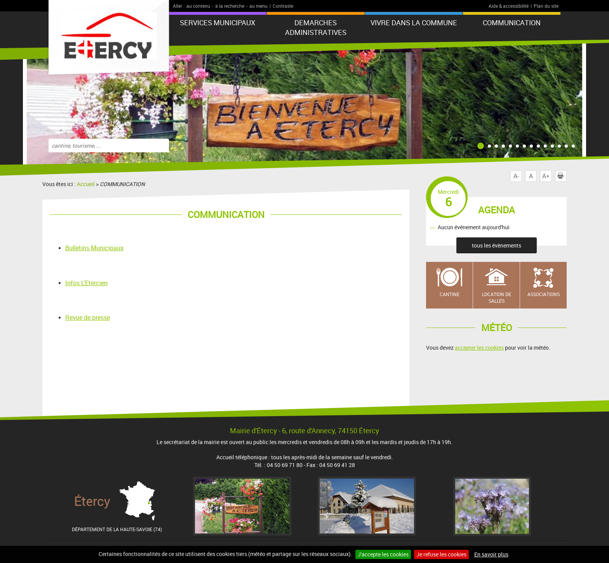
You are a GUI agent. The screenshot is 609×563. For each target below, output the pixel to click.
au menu (258, 6)
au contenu (198, 6)
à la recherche (229, 6)
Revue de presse (87, 317)
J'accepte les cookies (383, 554)
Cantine (449, 294)
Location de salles (496, 297)
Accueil (86, 184)
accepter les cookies (479, 347)
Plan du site (546, 6)
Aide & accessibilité (509, 6)
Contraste (283, 6)
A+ (546, 176)
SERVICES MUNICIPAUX (217, 22)
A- (516, 176)
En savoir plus (491, 554)
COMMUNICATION (512, 22)
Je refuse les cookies (441, 554)
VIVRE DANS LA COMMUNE (414, 22)
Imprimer (562, 176)
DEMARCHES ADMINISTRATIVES (315, 27)
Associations (543, 294)
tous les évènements (496, 245)
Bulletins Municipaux (94, 248)
